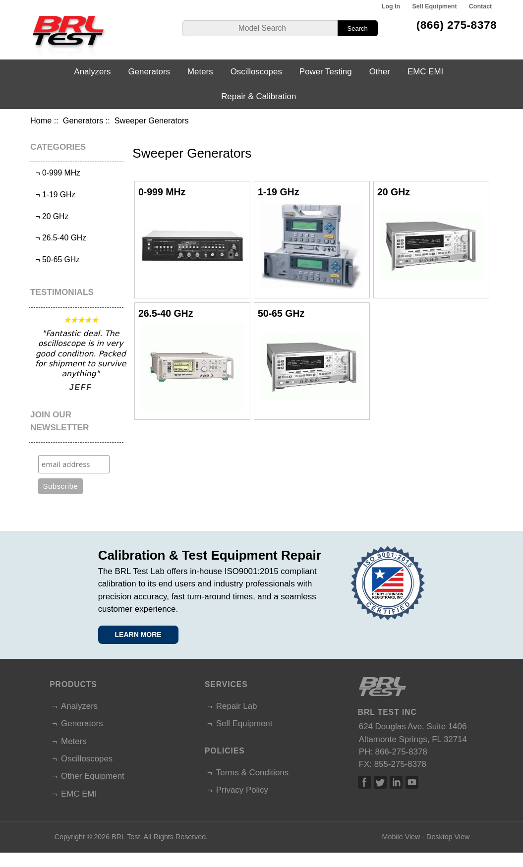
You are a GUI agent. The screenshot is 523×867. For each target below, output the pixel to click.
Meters (200, 71)
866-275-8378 (401, 751)
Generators (83, 120)
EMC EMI (425, 71)
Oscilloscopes (256, 71)
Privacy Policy (242, 790)
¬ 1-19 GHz (53, 194)
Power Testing (325, 71)
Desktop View (447, 837)
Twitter (380, 782)
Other (379, 71)
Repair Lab (236, 706)
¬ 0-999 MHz (55, 173)
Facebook (364, 782)
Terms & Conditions (252, 772)
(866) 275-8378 (456, 24)
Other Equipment (92, 776)
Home (41, 120)
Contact (480, 6)
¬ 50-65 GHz (55, 259)
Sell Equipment (434, 6)
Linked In (396, 782)
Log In (391, 6)
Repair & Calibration (258, 96)
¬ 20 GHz (50, 216)
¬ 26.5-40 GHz (58, 237)
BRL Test (126, 837)
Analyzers (92, 71)
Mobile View (401, 837)
